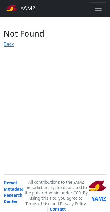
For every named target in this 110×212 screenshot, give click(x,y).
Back (9, 44)
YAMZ (21, 8)
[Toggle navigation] (98, 8)
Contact (58, 209)
